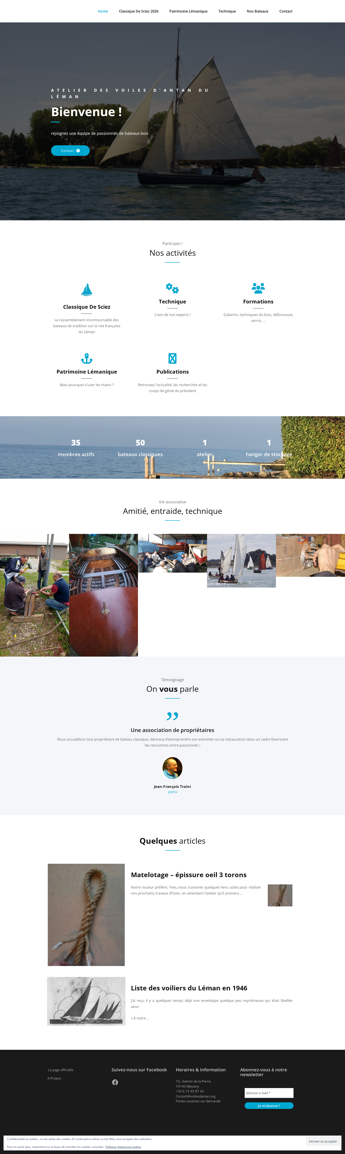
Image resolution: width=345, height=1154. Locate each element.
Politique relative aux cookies (123, 1147)
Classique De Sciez (86, 306)
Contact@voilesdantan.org (195, 1096)
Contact (285, 11)
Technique (227, 11)
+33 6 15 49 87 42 (190, 1091)
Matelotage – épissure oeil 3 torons (189, 874)
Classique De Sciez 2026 (138, 11)
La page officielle (60, 1070)
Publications (172, 371)
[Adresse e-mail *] (269, 1093)
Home (103, 11)
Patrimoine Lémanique (188, 11)
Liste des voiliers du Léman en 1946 (189, 987)
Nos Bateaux (257, 11)
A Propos (54, 1078)
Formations (258, 301)
